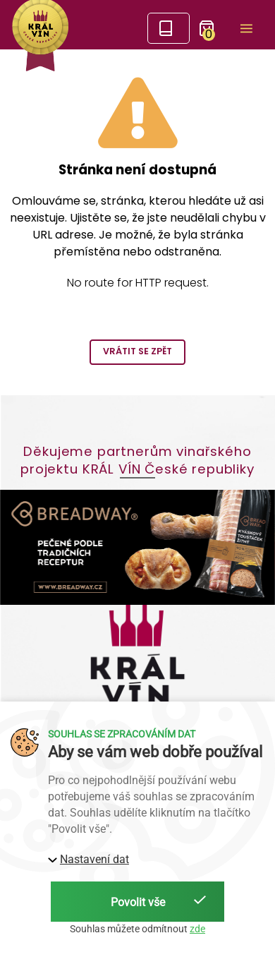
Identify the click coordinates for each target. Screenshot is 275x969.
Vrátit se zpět (137, 351)
